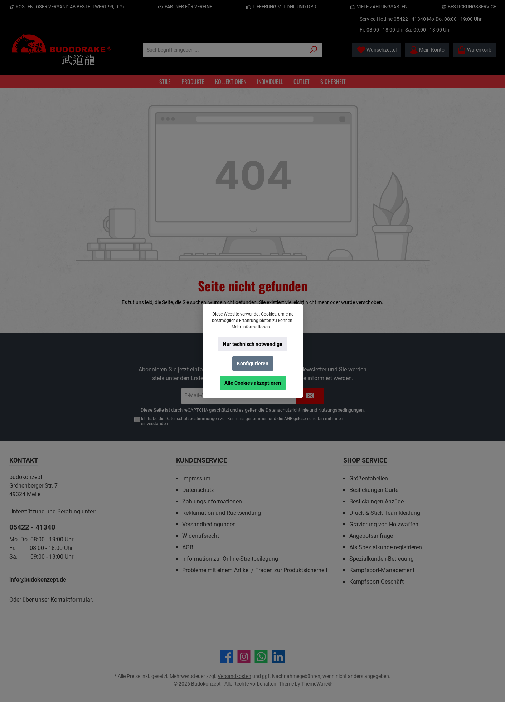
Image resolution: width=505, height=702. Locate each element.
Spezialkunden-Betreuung (381, 558)
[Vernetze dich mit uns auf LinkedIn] (278, 657)
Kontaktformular (71, 599)
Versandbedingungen (209, 524)
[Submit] (310, 396)
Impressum (196, 478)
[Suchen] (313, 50)
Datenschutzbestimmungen (192, 418)
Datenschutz (198, 490)
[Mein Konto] (427, 50)
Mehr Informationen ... (252, 326)
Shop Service (365, 460)
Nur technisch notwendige (252, 344)
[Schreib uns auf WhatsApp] (261, 657)
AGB (288, 418)
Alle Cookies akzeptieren (252, 383)
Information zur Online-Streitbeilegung (230, 558)
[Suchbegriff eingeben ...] (224, 50)
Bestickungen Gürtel (374, 490)
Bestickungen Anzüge (376, 501)
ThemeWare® (316, 684)
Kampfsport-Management (381, 570)
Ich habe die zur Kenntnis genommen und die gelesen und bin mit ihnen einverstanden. (242, 421)
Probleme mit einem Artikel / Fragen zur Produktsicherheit (254, 570)
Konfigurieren (252, 363)
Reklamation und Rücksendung (221, 512)
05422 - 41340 (410, 19)
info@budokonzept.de (37, 579)
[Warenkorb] (474, 50)
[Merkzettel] (376, 50)
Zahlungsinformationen (212, 501)
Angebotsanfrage (371, 535)
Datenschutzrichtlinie (287, 410)
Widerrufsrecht (200, 535)
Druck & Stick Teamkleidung (384, 512)
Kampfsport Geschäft (376, 581)
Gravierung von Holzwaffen (383, 524)
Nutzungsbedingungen (341, 410)
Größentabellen (368, 478)
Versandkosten (234, 676)
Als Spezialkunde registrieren (385, 547)
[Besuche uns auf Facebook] (227, 657)
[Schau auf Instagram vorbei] (244, 657)
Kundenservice (201, 460)
